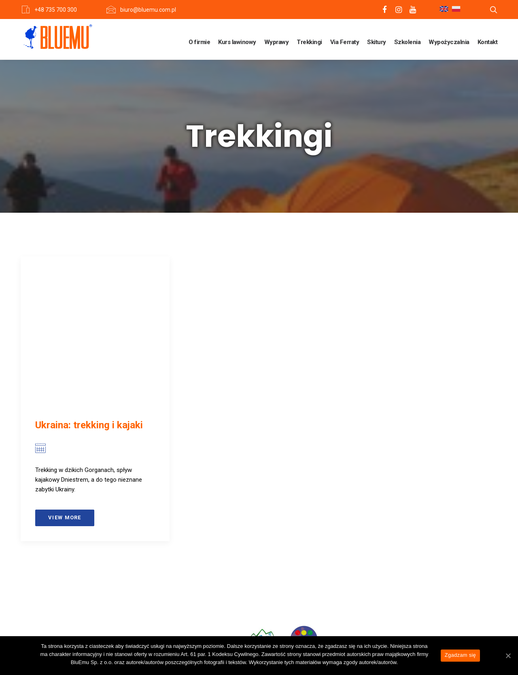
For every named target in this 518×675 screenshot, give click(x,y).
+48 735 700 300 (55, 9)
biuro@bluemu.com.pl (148, 9)
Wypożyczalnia (449, 42)
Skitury (376, 42)
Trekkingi (309, 42)
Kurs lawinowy (237, 42)
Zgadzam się (460, 655)
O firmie (199, 42)
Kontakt (488, 42)
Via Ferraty (344, 42)
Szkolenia (407, 42)
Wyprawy (276, 42)
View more (64, 517)
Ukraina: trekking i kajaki (89, 425)
